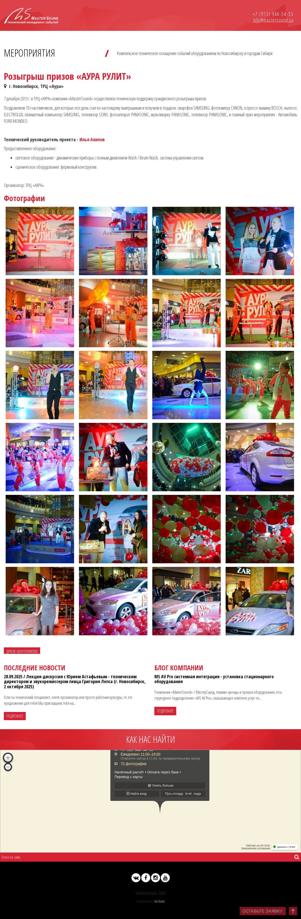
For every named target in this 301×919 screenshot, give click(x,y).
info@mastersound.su (273, 20)
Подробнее (14, 716)
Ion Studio (159, 901)
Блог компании (178, 667)
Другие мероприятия (22, 651)
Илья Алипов (92, 139)
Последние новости (34, 667)
